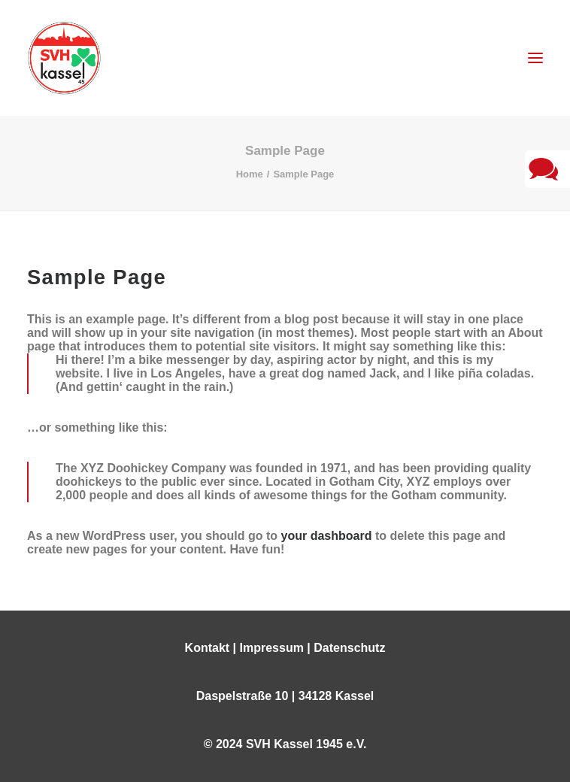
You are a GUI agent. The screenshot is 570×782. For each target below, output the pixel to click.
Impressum (272, 647)
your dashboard (326, 535)
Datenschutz (349, 647)
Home (249, 174)
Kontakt (207, 647)
